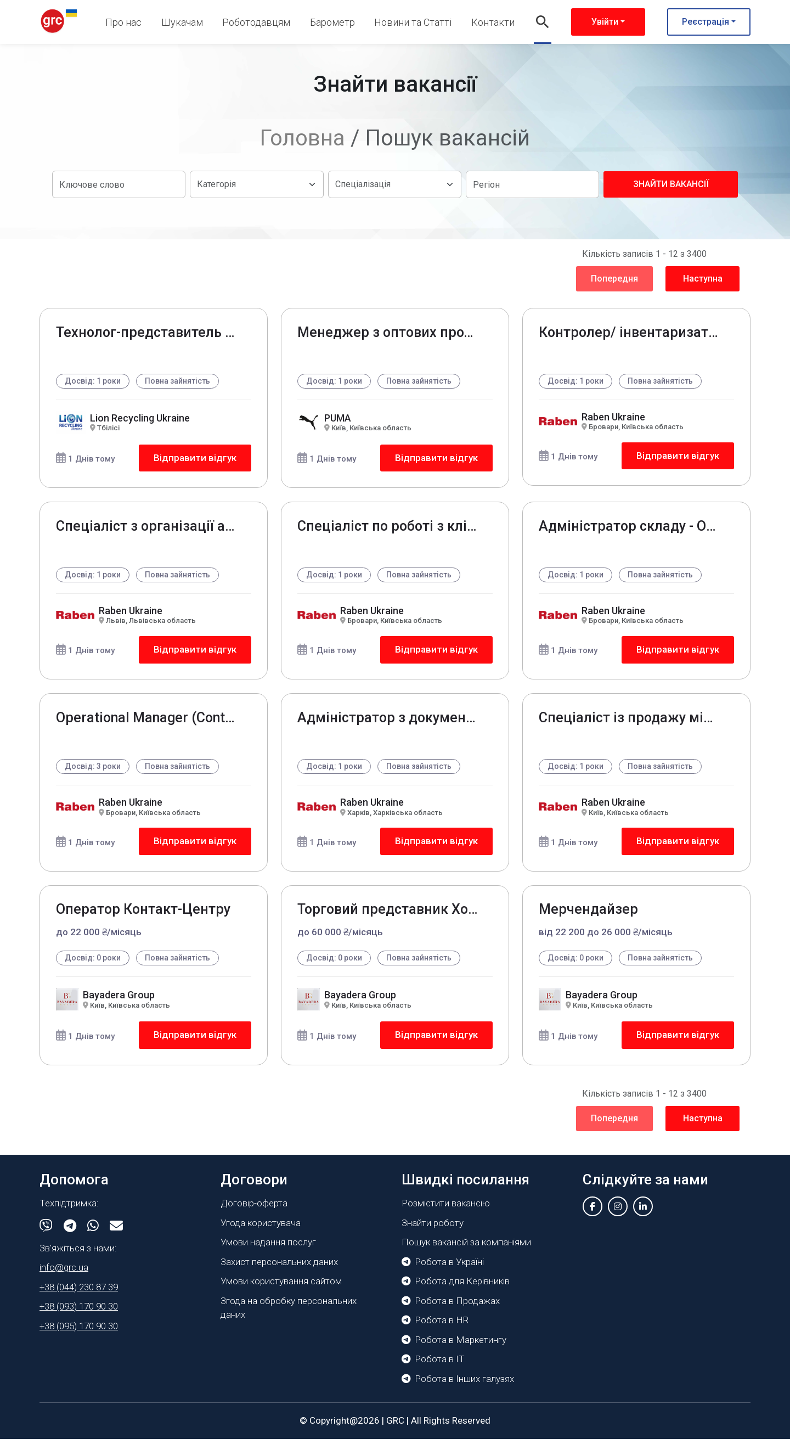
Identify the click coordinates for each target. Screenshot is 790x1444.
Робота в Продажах (451, 1305)
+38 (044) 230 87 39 (79, 1291)
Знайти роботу (433, 1227)
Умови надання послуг (268, 1247)
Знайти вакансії (671, 184)
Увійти (604, 21)
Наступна (703, 278)
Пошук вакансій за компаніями (466, 1247)
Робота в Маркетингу (454, 1344)
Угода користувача (261, 1227)
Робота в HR (435, 1325)
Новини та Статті (413, 22)
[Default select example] (256, 184)
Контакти (493, 22)
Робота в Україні (443, 1266)
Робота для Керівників (456, 1286)
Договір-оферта (254, 1208)
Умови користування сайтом (281, 1286)
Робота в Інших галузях (458, 1383)
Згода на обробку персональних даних (289, 1312)
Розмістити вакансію (446, 1208)
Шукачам (182, 22)
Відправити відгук (194, 458)
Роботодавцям (256, 22)
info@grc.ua (64, 1272)
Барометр (332, 22)
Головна (302, 138)
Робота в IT (433, 1364)
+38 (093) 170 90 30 (79, 1311)
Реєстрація (705, 21)
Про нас (123, 22)
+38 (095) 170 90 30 (79, 1330)
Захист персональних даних (279, 1266)
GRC (395, 1425)
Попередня (614, 278)
